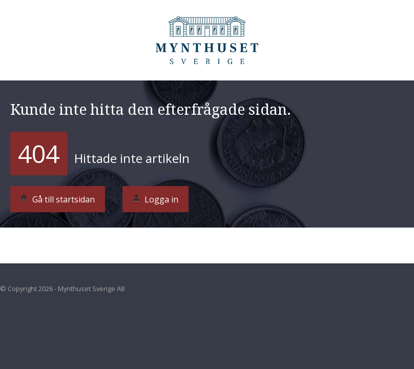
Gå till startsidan (57, 199)
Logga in (155, 199)
